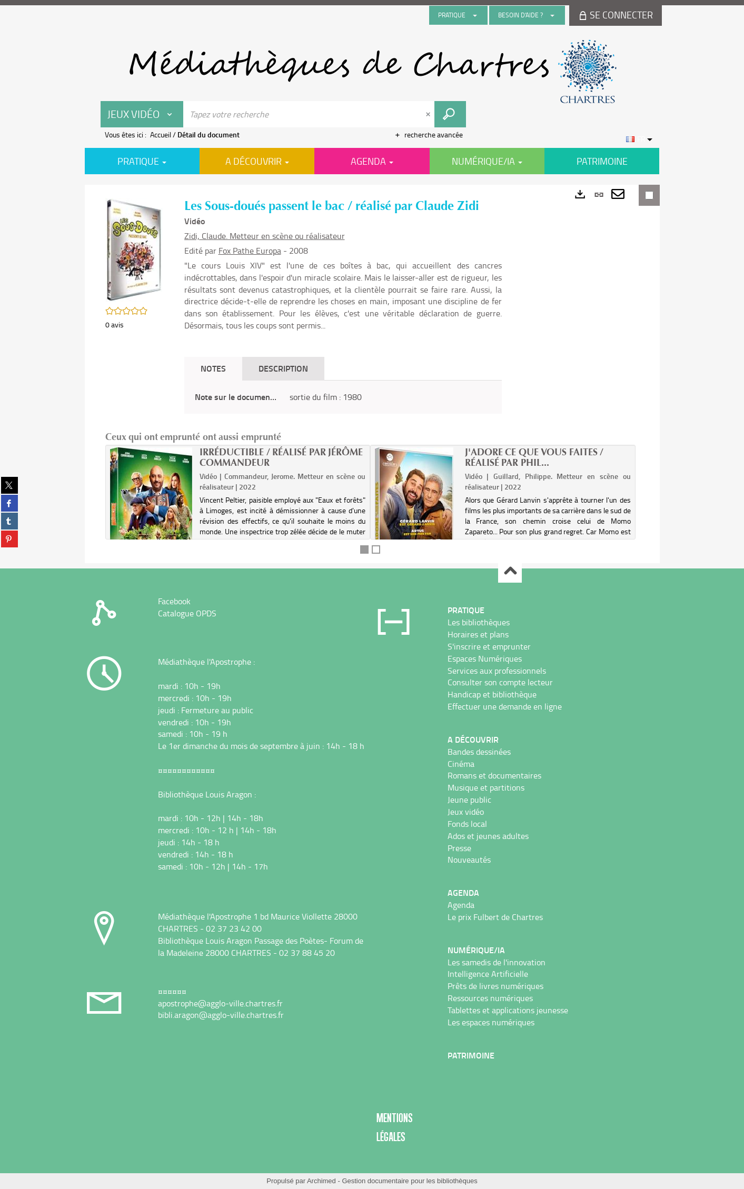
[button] (134, 249)
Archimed (321, 1181)
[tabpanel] (343, 397)
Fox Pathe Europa (250, 250)
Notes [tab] (213, 368)
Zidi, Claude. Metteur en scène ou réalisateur (264, 236)
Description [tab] (283, 368)
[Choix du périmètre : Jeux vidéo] (142, 114)
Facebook (174, 601)
